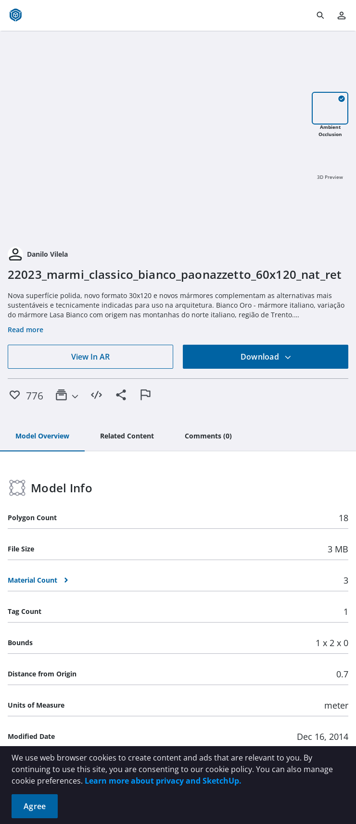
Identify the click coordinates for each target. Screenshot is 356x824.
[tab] (42, 436)
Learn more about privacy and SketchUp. (163, 780)
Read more (25, 329)
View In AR (90, 356)
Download (266, 356)
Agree (35, 806)
